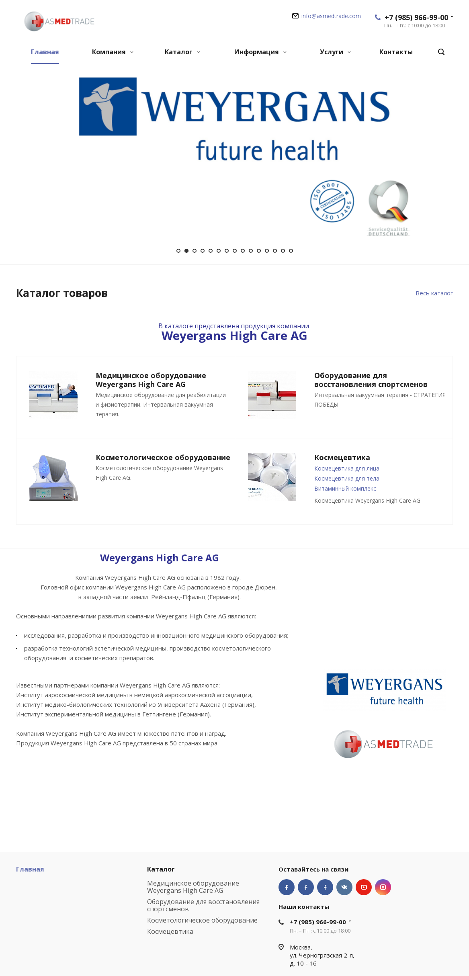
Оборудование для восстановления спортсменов (203, 905)
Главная (45, 51)
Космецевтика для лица (346, 468)
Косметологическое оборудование (202, 920)
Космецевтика (170, 931)
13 (275, 251)
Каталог (182, 51)
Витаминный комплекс (345, 488)
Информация (260, 51)
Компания (112, 51)
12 (267, 251)
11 (259, 251)
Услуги (335, 51)
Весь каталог (434, 293)
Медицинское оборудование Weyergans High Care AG (193, 887)
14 (283, 251)
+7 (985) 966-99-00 (416, 17)
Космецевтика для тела (346, 478)
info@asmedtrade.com (331, 16)
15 (291, 251)
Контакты (396, 51)
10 (251, 251)
